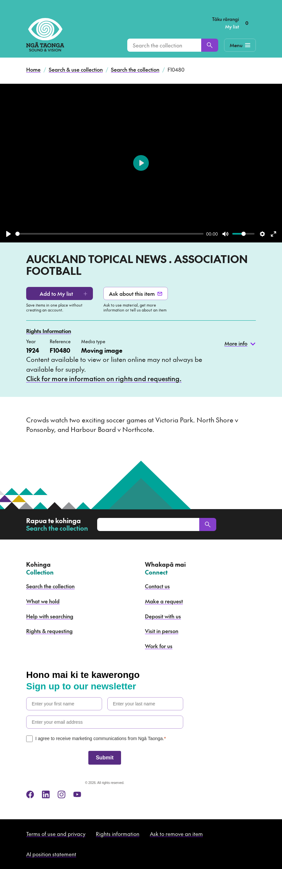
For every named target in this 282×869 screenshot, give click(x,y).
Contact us (157, 586)
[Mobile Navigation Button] (240, 45)
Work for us (158, 645)
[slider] (109, 234)
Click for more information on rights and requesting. (104, 378)
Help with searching (49, 616)
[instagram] (61, 794)
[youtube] (77, 794)
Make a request (164, 601)
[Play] (8, 234)
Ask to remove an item (176, 833)
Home (33, 69)
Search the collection (135, 69)
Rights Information (48, 330)
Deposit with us (163, 616)
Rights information (117, 833)
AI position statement (51, 854)
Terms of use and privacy (55, 833)
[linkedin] (46, 794)
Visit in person (161, 630)
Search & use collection (76, 69)
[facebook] (30, 794)
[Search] (209, 45)
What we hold (43, 601)
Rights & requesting (49, 630)
